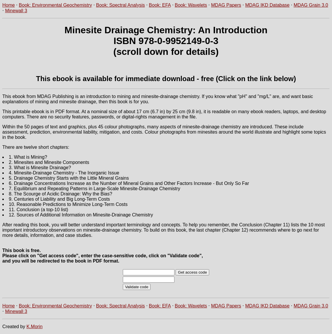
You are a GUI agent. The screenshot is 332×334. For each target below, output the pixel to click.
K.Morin (35, 326)
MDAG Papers (226, 5)
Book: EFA (160, 5)
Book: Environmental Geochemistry (55, 5)
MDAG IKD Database (267, 5)
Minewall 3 (16, 10)
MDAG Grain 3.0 (310, 5)
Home (8, 5)
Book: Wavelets (191, 5)
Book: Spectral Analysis (120, 5)
